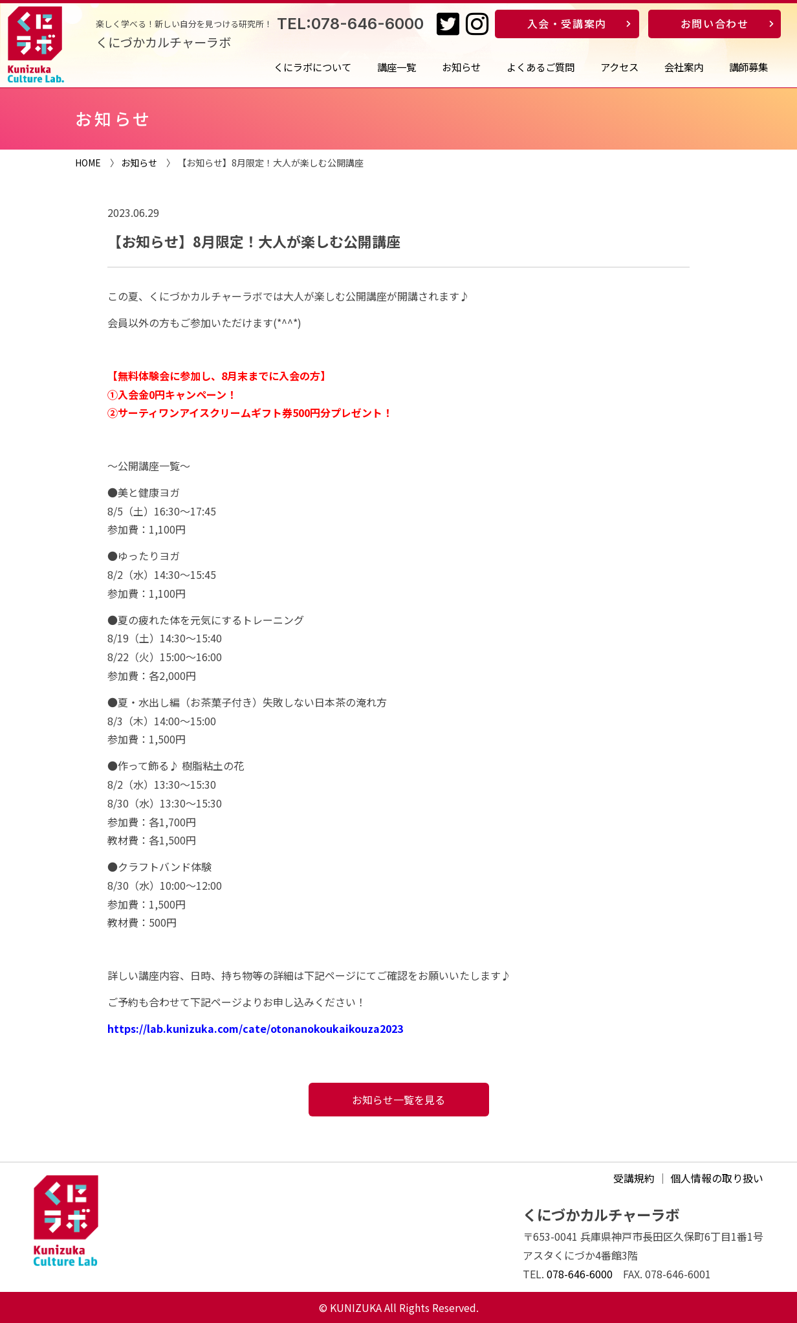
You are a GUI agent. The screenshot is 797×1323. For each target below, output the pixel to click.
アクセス (619, 67)
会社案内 (683, 67)
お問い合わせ (715, 23)
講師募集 (748, 67)
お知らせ (461, 67)
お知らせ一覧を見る (398, 1099)
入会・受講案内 (567, 23)
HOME (88, 162)
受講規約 (634, 1178)
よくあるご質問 (540, 67)
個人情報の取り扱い (716, 1178)
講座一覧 (396, 67)
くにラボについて (312, 67)
